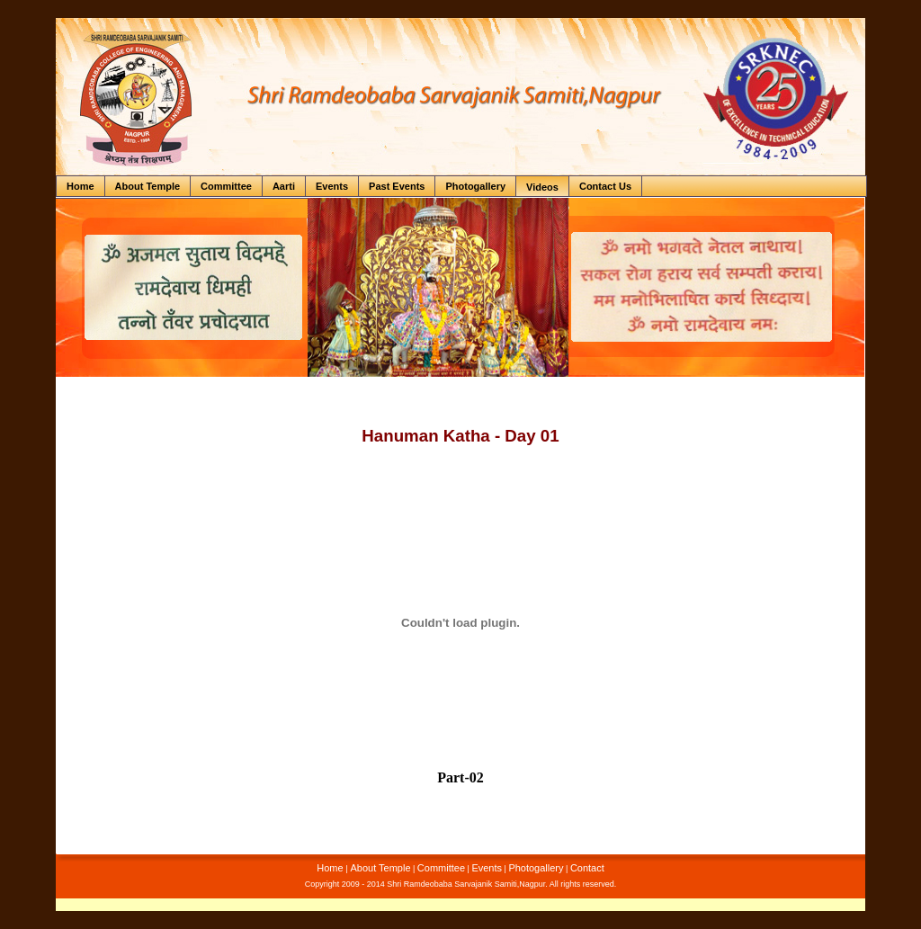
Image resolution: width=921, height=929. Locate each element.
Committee (226, 186)
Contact (587, 867)
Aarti (284, 186)
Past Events (397, 186)
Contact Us (605, 186)
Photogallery (475, 186)
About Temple (148, 186)
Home (80, 186)
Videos (542, 187)
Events (332, 186)
